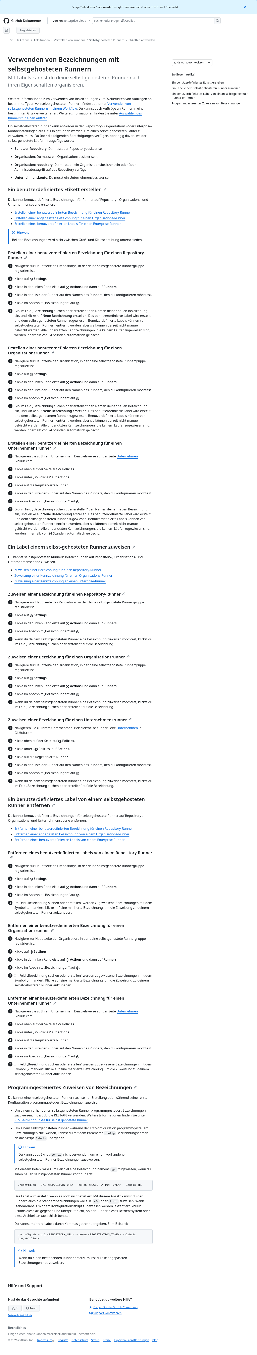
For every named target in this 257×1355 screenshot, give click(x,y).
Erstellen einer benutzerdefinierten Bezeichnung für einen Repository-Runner (72, 212)
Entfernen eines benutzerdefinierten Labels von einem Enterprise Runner (69, 840)
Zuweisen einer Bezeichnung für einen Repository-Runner (57, 570)
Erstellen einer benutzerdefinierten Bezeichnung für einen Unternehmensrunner (65, 445)
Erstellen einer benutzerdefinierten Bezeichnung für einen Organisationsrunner (65, 350)
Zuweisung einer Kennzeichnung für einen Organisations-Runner (63, 575)
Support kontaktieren (105, 1313)
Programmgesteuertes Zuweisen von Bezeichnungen (72, 1087)
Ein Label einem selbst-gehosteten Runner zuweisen (71, 546)
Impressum (44, 1340)
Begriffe (63, 1340)
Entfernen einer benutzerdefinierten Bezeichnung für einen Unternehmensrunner (66, 1000)
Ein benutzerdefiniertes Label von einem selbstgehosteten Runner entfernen (76, 802)
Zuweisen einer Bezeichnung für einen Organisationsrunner (69, 657)
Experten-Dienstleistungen (131, 1340)
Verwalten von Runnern (69, 40)
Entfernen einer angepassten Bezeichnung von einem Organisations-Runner (71, 834)
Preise (107, 1340)
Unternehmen (127, 456)
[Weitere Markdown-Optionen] (209, 62)
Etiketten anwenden (142, 40)
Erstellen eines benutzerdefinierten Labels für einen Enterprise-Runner (67, 223)
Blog (155, 1340)
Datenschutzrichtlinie (20, 1315)
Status (95, 1340)
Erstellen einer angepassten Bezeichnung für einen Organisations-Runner (69, 218)
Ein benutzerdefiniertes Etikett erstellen (57, 189)
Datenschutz (79, 1340)
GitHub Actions (19, 40)
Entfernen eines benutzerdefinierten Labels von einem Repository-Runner (80, 854)
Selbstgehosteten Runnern (106, 40)
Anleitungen (42, 40)
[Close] (245, 6)
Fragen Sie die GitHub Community (113, 1307)
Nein (31, 1308)
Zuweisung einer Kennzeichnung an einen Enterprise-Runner (60, 581)
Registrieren (28, 30)
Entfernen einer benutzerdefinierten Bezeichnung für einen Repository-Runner (73, 828)
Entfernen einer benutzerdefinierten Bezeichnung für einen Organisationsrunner (66, 928)
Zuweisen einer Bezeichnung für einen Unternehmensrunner (70, 719)
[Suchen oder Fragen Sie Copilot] (156, 20)
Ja (15, 1308)
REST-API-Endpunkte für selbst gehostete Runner (51, 1120)
